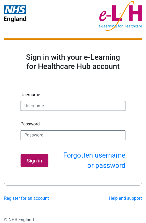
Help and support (125, 198)
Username (30, 94)
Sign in (34, 161)
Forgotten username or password (94, 160)
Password (30, 124)
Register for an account (26, 198)
